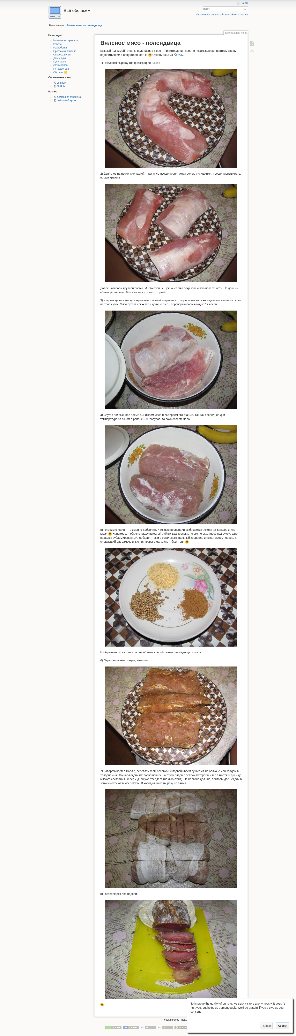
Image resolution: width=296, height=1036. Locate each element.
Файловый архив (67, 100)
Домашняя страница (69, 97)
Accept (282, 1025)
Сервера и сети (62, 54)
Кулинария (59, 61)
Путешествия (61, 68)
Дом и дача (60, 58)
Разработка (60, 47)
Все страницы (239, 14)
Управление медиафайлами (212, 14)
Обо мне (58, 72)
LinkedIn (61, 82)
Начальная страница (65, 40)
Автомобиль (60, 65)
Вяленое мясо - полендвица (84, 25)
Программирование (64, 51)
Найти (246, 8)
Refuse (266, 1025)
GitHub (61, 86)
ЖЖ (180, 54)
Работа (57, 44)
